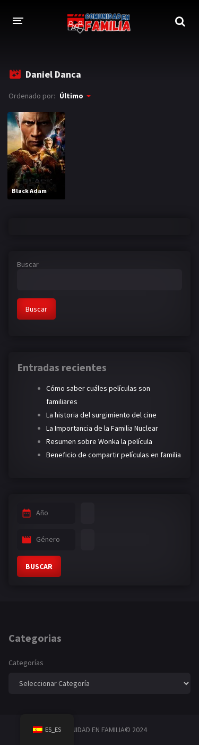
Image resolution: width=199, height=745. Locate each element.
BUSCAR (39, 566)
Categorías (26, 662)
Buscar (28, 264)
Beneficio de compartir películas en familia (113, 454)
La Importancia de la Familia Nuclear (102, 428)
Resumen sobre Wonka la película (99, 441)
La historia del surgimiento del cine (101, 415)
